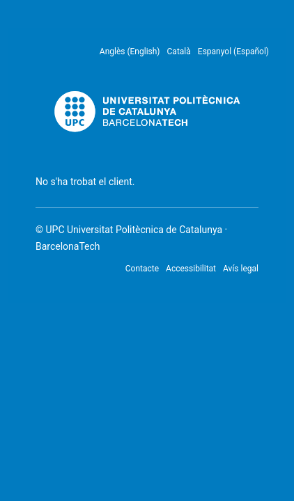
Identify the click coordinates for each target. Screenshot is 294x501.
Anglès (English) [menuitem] (130, 51)
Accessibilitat (191, 268)
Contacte (142, 268)
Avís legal (240, 268)
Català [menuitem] (179, 51)
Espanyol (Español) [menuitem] (233, 51)
